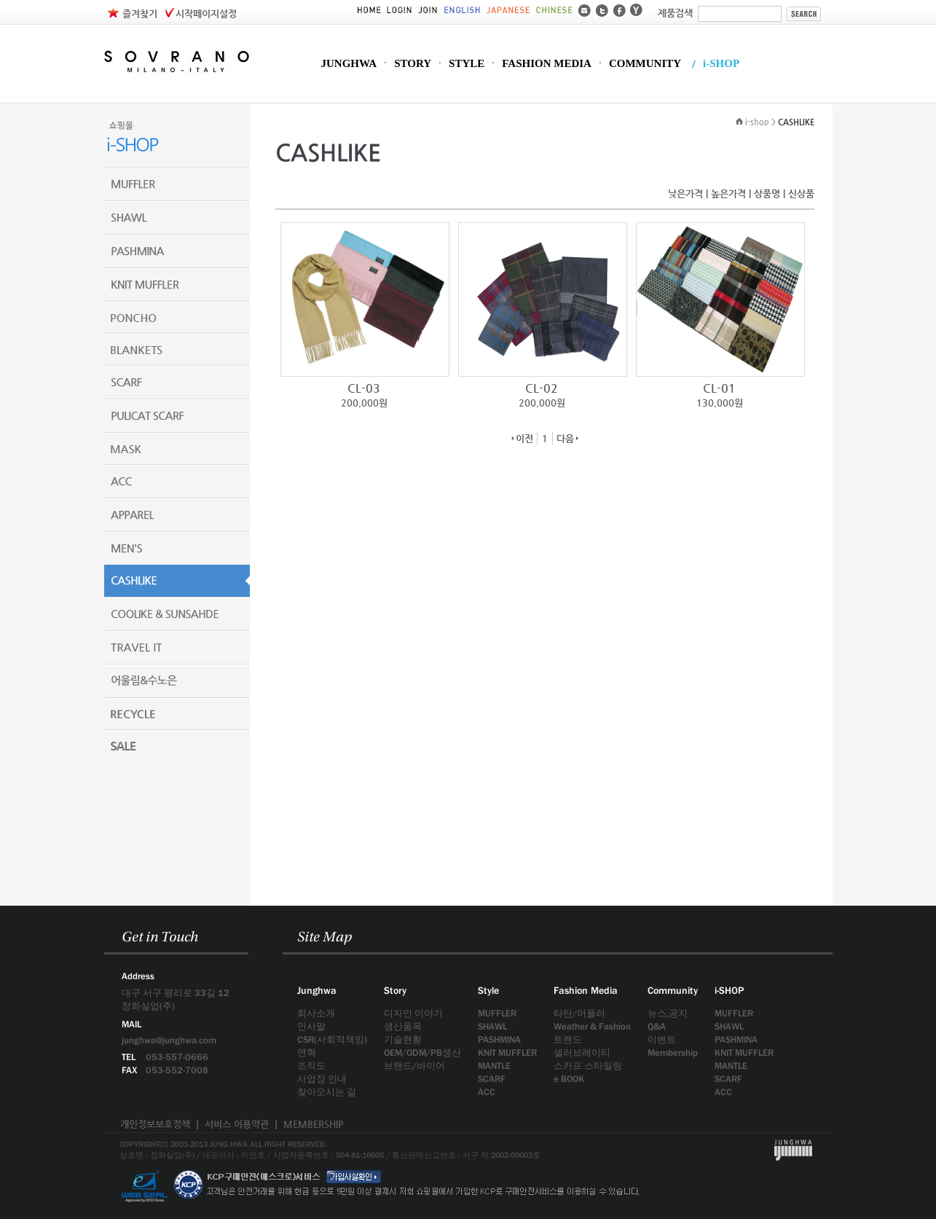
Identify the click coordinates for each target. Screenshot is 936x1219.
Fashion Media (586, 990)
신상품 (801, 193)
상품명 (767, 193)
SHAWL (492, 1026)
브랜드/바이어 (414, 1065)
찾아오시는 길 (326, 1091)
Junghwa (317, 990)
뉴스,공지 (668, 1013)
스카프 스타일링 (588, 1065)
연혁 (306, 1052)
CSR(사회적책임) (332, 1039)
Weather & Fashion (592, 1026)
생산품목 (403, 1026)
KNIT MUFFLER (507, 1052)
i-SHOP (721, 63)
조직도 (311, 1065)
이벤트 (662, 1039)
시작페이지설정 (206, 13)
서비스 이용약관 (237, 1123)
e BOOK (569, 1078)
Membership (673, 1052)
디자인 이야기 (413, 1013)
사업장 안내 (322, 1078)
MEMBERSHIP (313, 1123)
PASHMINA (499, 1039)
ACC (486, 1091)
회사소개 (316, 1013)
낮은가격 (685, 193)
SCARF (492, 1078)
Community (673, 990)
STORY (412, 63)
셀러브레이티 (582, 1052)
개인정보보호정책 (155, 1123)
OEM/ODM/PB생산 (422, 1052)
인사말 (311, 1026)
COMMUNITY (645, 63)
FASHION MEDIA (546, 63)
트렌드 (568, 1039)
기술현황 (403, 1039)
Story (395, 990)
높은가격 (728, 193)
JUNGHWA (349, 63)
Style (488, 990)
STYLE (466, 63)
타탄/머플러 (579, 1013)
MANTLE (494, 1065)
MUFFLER (497, 1013)
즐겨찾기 (139, 13)
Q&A (657, 1026)
